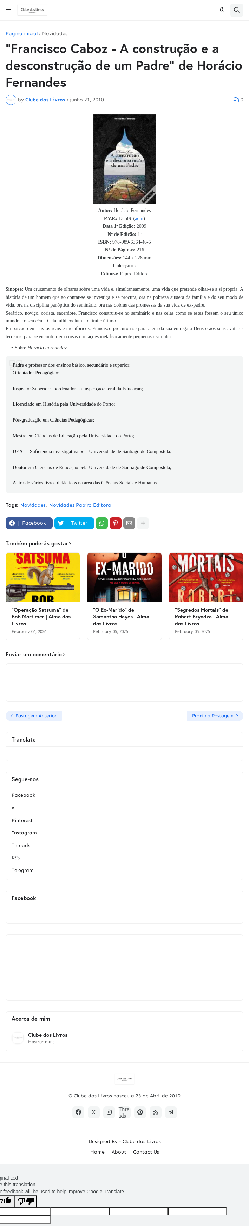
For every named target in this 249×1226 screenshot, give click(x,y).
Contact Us (146, 1152)
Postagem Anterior (36, 715)
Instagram (24, 833)
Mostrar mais (41, 1041)
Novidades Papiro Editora (80, 505)
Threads (21, 845)
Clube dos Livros (47, 1035)
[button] (8, 10)
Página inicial (22, 33)
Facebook (23, 795)
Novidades (54, 33)
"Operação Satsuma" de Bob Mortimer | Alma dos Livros (41, 616)
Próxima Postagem (213, 715)
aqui (139, 218)
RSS (16, 858)
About (119, 1152)
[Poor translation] (25, 1201)
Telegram (23, 870)
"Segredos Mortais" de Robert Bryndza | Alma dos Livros (201, 616)
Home (97, 1152)
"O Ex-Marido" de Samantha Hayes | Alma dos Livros (121, 616)
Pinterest (22, 820)
